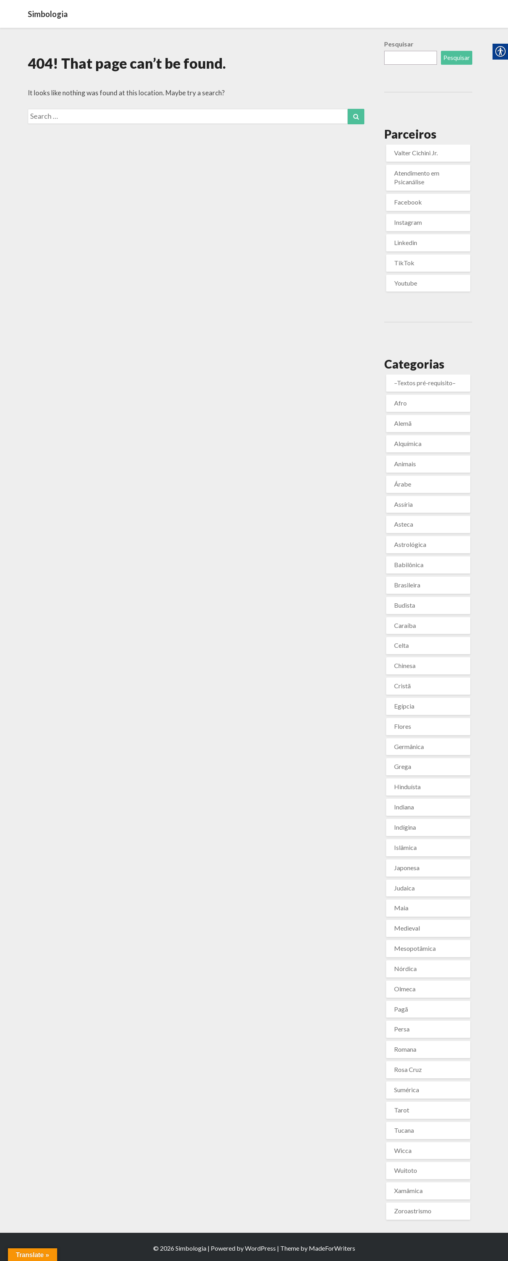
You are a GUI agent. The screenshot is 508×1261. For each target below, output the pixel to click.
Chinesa (405, 665)
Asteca (403, 524)
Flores (402, 726)
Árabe (402, 484)
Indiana (404, 807)
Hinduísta (407, 786)
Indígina (405, 827)
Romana (405, 1049)
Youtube (405, 283)
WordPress (260, 1248)
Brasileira (407, 585)
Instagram (408, 222)
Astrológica (410, 544)
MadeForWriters (332, 1248)
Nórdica (405, 968)
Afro (400, 403)
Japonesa (406, 867)
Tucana (404, 1130)
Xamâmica (408, 1190)
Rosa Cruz (408, 1069)
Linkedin (405, 242)
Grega (402, 766)
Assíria (403, 504)
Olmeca (405, 989)
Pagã (401, 1009)
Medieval (407, 928)
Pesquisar (399, 44)
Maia (401, 907)
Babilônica (408, 564)
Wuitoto (405, 1170)
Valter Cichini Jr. (416, 152)
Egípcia (404, 706)
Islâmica (405, 847)
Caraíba (405, 625)
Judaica (404, 888)
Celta (401, 645)
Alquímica (407, 443)
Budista (404, 605)
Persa (402, 1029)
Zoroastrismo (412, 1211)
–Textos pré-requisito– (425, 382)
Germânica (409, 746)
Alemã (403, 423)
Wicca (403, 1150)
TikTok (404, 262)
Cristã (402, 685)
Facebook (408, 202)
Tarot (401, 1110)
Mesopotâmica (415, 948)
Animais (405, 463)
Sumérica (406, 1089)
